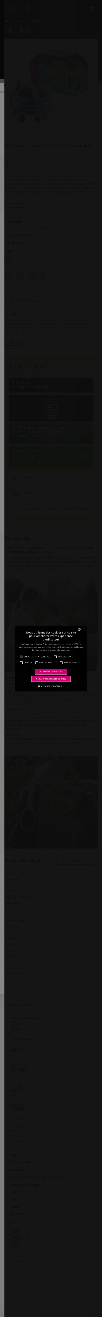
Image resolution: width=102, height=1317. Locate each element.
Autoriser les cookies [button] (51, 671)
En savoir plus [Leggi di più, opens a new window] (64, 650)
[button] (51, 686)
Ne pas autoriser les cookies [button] (51, 678)
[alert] (51, 658)
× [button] (83, 629)
